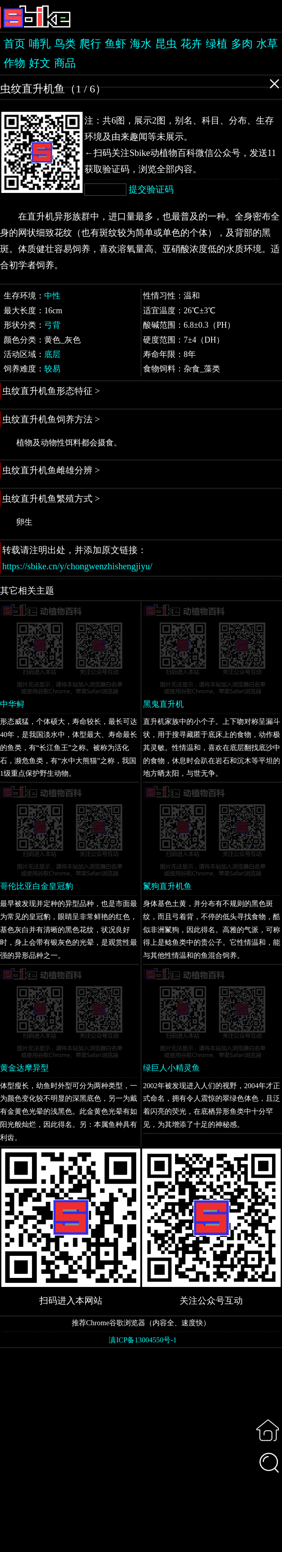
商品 (65, 63)
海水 (141, 44)
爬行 (90, 44)
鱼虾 (115, 44)
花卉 (191, 44)
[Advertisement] (141, 1449)
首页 (14, 44)
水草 (267, 44)
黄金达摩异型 (24, 1067)
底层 (52, 354)
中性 (52, 295)
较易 (52, 368)
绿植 (216, 44)
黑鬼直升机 (163, 704)
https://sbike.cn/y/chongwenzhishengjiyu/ (77, 566)
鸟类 (65, 44)
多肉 (242, 44)
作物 (14, 63)
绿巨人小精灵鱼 (171, 1067)
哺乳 (40, 44)
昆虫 (166, 44)
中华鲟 (12, 704)
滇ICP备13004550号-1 (142, 1340)
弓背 (52, 325)
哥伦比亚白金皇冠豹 (36, 886)
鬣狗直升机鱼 (167, 886)
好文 (40, 63)
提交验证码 (151, 189)
